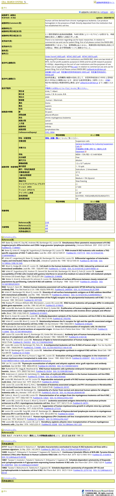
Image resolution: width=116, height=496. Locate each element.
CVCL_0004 (49, 132)
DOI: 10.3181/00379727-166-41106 (57, 347)
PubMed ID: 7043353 (22, 342)
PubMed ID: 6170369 (21, 353)
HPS (112, 12)
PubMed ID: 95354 (44, 371)
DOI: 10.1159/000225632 (42, 342)
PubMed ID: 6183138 (78, 337)
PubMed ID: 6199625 (55, 305)
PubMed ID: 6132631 (39, 313)
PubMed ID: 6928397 (81, 358)
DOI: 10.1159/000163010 (67, 366)
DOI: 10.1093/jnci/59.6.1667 (61, 398)
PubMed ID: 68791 (81, 403)
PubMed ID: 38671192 (50, 449)
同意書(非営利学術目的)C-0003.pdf (75, 72)
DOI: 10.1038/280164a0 (63, 371)
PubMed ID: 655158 (50, 392)
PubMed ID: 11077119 (75, 253)
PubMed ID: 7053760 (62, 318)
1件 (46, 225)
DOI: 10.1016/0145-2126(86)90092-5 (86, 295)
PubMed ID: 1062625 (36, 419)
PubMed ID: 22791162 (82, 470)
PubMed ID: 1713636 (58, 268)
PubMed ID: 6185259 (84, 324)
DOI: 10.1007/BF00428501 (21, 331)
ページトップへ (8, 237)
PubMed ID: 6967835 (47, 366)
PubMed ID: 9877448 (89, 261)
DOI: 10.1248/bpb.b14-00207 (26, 465)
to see (74, 67)
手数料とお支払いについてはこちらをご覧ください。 (67, 88)
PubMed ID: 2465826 (89, 281)
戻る (4, 8)
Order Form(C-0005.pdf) (55, 56)
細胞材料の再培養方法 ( (90, 12)
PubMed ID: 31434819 (101, 454)
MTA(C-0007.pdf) (74, 56)
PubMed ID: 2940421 (61, 295)
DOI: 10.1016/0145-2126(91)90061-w (83, 268)
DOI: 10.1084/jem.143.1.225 (70, 424)
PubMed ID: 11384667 (11, 247)
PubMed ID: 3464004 (64, 289)
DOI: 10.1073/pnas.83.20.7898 (86, 289)
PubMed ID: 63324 (66, 414)
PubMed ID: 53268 (50, 424)
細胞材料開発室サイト (104, 2)
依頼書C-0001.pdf (52, 72)
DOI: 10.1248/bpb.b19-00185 (14, 457)
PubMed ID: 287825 (50, 382)
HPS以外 (104, 12)
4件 (46, 228)
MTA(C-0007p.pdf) (90, 56)
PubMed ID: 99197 (62, 387)
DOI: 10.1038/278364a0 (55, 376)
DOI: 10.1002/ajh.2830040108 (72, 392)
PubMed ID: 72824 (41, 398)
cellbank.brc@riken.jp (96, 69)
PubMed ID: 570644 (36, 376)
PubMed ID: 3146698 (53, 276)
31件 (47, 222)
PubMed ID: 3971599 (33, 300)
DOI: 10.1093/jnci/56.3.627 (57, 419)
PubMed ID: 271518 (52, 408)
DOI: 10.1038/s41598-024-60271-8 (75, 449)
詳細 (108, 80)
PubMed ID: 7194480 (33, 347)
